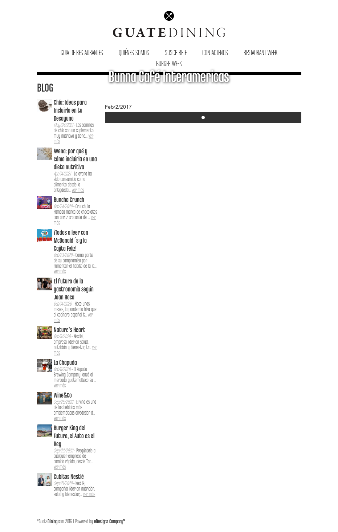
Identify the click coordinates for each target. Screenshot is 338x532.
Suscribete (176, 53)
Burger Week (169, 64)
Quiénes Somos (134, 53)
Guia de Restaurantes (82, 53)
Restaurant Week (260, 53)
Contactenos (215, 53)
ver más (78, 190)
